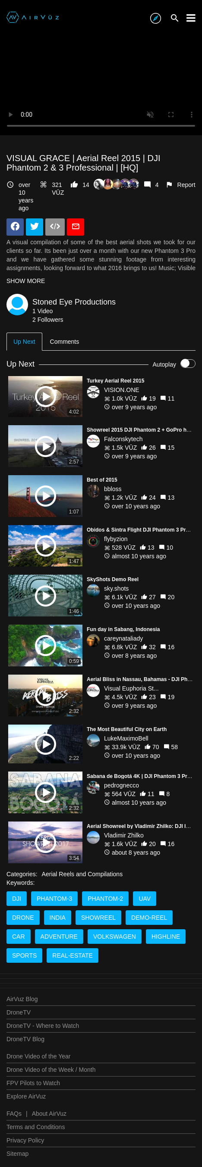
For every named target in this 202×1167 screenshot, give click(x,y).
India (58, 917)
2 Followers (47, 319)
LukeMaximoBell (126, 738)
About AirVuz (49, 1113)
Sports (24, 955)
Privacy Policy (25, 1140)
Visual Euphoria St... (131, 688)
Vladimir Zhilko (124, 835)
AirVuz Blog (22, 999)
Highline (166, 936)
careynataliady (123, 638)
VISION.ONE (121, 389)
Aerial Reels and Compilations (82, 874)
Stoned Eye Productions (74, 302)
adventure (59, 936)
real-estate (72, 955)
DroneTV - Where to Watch (42, 1025)
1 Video (42, 311)
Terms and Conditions (35, 1126)
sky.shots (116, 588)
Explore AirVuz (26, 1096)
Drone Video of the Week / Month (51, 1069)
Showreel (98, 917)
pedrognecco (121, 785)
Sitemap (17, 1153)
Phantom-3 (54, 898)
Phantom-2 (105, 898)
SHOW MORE (25, 280)
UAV (145, 898)
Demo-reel (149, 917)
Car (18, 936)
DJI (16, 898)
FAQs (14, 1113)
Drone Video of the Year (38, 1056)
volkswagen (114, 936)
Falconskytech (123, 439)
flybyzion (115, 538)
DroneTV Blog (25, 1039)
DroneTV (18, 1012)
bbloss (112, 488)
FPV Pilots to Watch (33, 1083)
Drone (23, 917)
